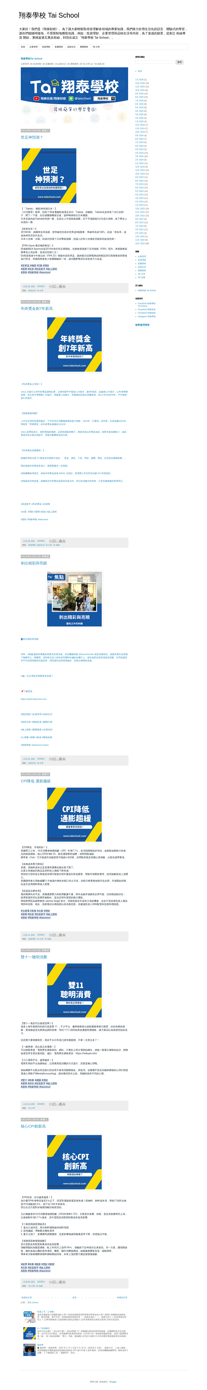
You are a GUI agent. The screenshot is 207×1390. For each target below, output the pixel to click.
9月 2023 (139, 177)
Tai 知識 (56, 545)
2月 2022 (139, 233)
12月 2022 (140, 208)
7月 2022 (139, 226)
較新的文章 (27, 1297)
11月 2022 (140, 212)
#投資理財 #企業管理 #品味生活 (36, 714)
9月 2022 (139, 219)
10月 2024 (140, 132)
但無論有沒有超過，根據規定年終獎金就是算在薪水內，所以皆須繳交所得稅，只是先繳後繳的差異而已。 (73, 481)
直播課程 (59, 47)
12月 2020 (140, 236)
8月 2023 (139, 181)
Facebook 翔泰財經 (147, 313)
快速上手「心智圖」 (46, 1312)
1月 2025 (139, 121)
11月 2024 (140, 128)
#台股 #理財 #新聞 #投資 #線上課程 (39, 511)
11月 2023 (140, 170)
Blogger (113, 1382)
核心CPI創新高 (33, 1126)
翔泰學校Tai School (31, 58)
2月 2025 (139, 118)
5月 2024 (139, 149)
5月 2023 (139, 191)
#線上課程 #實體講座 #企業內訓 (36, 729)
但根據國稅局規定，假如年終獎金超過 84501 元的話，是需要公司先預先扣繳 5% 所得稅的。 (66, 473)
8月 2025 (139, 97)
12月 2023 (140, 167)
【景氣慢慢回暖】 (30, 413)
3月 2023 (139, 198)
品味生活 (71, 47)
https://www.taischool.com (34, 699)
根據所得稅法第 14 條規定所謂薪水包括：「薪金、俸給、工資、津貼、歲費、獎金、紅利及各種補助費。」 (73, 458)
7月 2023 (139, 184)
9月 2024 (139, 135)
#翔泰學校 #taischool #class (35, 745)
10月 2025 (140, 90)
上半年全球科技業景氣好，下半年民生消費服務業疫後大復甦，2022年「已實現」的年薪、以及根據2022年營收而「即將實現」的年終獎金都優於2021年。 (73, 422)
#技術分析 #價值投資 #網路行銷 (36, 722)
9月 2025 (139, 93)
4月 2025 (139, 111)
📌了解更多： (28, 691)
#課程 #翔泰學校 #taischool (34, 519)
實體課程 (84, 47)
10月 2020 (140, 243)
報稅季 (40, 1345)
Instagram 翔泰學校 (147, 316)
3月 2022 (139, 229)
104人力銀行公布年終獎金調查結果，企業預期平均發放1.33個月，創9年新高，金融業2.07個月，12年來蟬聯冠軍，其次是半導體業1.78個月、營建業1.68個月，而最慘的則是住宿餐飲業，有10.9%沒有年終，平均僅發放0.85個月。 (74, 394)
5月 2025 (139, 107)
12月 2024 (140, 125)
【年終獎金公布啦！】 (32, 384)
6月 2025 (139, 104)
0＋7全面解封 (43, 1328)
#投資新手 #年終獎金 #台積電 (35, 504)
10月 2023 (140, 174)
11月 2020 (140, 240)
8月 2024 (139, 139)
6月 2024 (139, 146)
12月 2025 (140, 83)
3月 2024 (139, 156)
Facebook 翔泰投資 (147, 309)
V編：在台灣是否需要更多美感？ (37, 676)
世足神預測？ (32, 137)
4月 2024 (139, 153)
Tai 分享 (96, 47)
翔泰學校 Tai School (49, 15)
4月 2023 (139, 194)
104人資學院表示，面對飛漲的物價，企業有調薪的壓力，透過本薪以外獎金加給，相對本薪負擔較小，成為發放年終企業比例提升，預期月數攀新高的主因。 (73, 433)
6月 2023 (139, 187)
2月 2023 (139, 201)
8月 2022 (139, 222)
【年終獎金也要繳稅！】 (33, 450)
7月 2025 (139, 100)
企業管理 (33, 47)
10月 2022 (140, 215)
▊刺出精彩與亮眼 (30, 639)
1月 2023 (139, 205)
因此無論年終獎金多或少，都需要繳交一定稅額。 (45, 465)
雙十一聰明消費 (34, 957)
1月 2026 (139, 79)
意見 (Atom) (32, 1302)
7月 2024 (139, 142)
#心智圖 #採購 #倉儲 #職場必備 (36, 737)
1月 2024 (139, 163)
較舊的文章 (122, 1297)
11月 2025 (140, 86)
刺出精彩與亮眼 (34, 563)
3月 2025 (139, 114)
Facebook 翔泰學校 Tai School (147, 304)
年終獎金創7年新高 (37, 308)
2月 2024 (139, 160)
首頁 (23, 47)
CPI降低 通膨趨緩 (36, 781)
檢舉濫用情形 (142, 324)
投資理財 (46, 47)
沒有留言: (41, 286)
